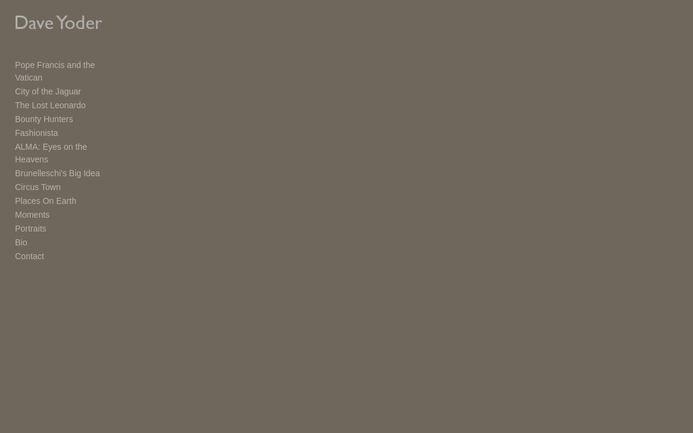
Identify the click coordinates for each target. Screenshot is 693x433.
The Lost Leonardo (50, 95)
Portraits (30, 205)
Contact (29, 233)
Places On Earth (45, 178)
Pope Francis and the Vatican (70, 67)
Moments (32, 192)
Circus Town (38, 164)
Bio (21, 219)
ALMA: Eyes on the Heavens (69, 136)
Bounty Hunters (44, 109)
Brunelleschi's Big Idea (57, 150)
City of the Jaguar (48, 81)
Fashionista (36, 122)
